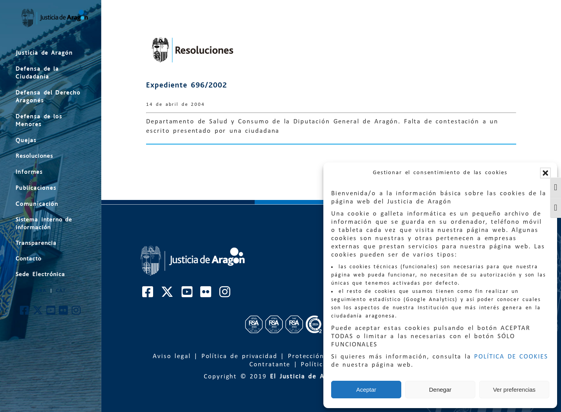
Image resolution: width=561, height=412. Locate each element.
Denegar (440, 389)
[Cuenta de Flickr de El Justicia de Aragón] (64, 312)
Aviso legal (172, 356)
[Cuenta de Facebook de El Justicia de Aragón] (25, 312)
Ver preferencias (514, 389)
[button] (545, 173)
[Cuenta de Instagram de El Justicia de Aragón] (76, 312)
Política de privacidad (239, 356)
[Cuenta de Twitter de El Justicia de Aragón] (38, 312)
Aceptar (366, 389)
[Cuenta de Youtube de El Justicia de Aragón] (51, 312)
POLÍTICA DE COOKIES (511, 356)
